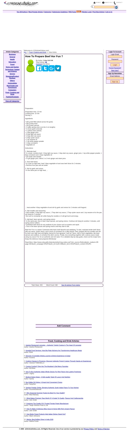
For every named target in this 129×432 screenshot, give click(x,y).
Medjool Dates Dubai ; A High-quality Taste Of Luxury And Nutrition (48, 377)
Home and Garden (12, 67)
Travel (12, 64)
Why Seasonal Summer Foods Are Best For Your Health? (45, 393)
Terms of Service (104, 429)
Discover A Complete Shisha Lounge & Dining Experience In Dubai (48, 356)
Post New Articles (98, 12)
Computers (12, 90)
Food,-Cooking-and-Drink (37, 52)
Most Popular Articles (36, 12)
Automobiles (12, 83)
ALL (25, 52)
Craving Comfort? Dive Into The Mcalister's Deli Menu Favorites (47, 366)
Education (12, 62)
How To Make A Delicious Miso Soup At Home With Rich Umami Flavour (50, 409)
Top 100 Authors (22, 12)
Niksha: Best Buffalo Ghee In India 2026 (39, 419)
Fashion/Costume (12, 97)
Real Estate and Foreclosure (12, 86)
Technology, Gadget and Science (12, 70)
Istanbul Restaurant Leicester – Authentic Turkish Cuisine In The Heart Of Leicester (53, 345)
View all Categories (12, 101)
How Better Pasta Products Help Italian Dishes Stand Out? (46, 414)
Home (98, 2)
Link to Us (109, 12)
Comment (39, 64)
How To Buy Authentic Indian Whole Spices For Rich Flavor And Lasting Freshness (53, 372)
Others (12, 81)
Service (12, 74)
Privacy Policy (89, 429)
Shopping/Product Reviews (12, 77)
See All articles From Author (70, 285)
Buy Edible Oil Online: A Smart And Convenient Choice (44, 382)
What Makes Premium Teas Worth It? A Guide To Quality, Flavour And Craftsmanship (54, 398)
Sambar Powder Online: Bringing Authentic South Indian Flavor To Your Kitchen (52, 388)
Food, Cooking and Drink (12, 93)
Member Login (87, 12)
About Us (108, 2)
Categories (47, 12)
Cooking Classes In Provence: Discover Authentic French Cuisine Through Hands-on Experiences (58, 361)
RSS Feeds (75, 12)
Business (12, 54)
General (12, 57)
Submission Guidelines (60, 12)
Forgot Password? (115, 68)
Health (12, 59)
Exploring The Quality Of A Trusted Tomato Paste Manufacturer (47, 403)
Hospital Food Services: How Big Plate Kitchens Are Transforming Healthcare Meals (54, 350)
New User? (115, 70)
